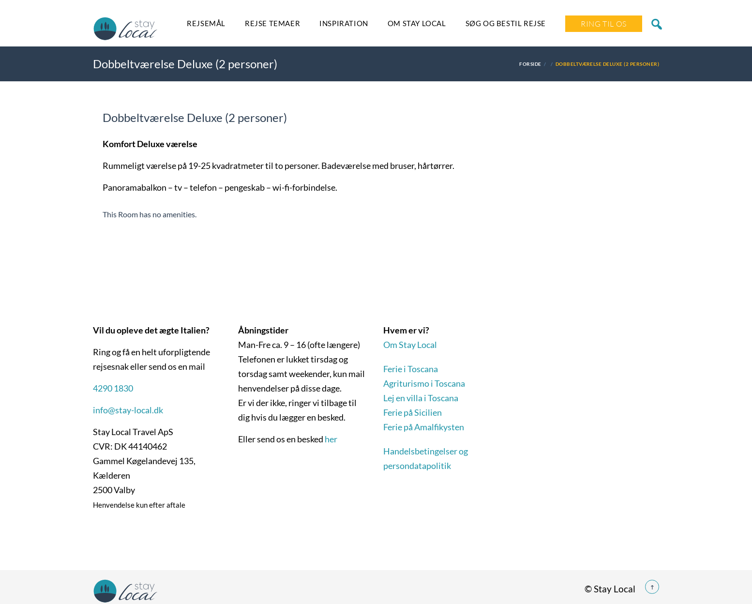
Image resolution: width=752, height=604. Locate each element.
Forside (530, 64)
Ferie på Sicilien (412, 412)
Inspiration (343, 23)
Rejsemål (206, 23)
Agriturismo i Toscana (424, 383)
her (331, 439)
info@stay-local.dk (128, 410)
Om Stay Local (417, 23)
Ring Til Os (604, 24)
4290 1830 (113, 388)
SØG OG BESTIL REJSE (506, 23)
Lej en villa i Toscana (420, 398)
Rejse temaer (272, 23)
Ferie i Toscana (410, 368)
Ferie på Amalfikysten (423, 427)
